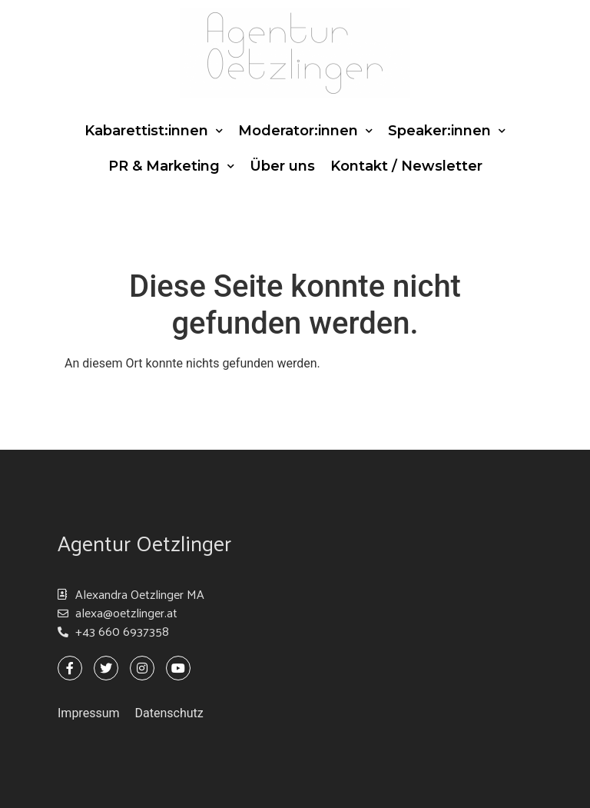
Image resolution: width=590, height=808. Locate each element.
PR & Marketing (171, 166)
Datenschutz (169, 713)
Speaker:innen (446, 131)
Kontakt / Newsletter (406, 166)
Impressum (89, 713)
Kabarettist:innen (154, 131)
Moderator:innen (305, 131)
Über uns (282, 166)
